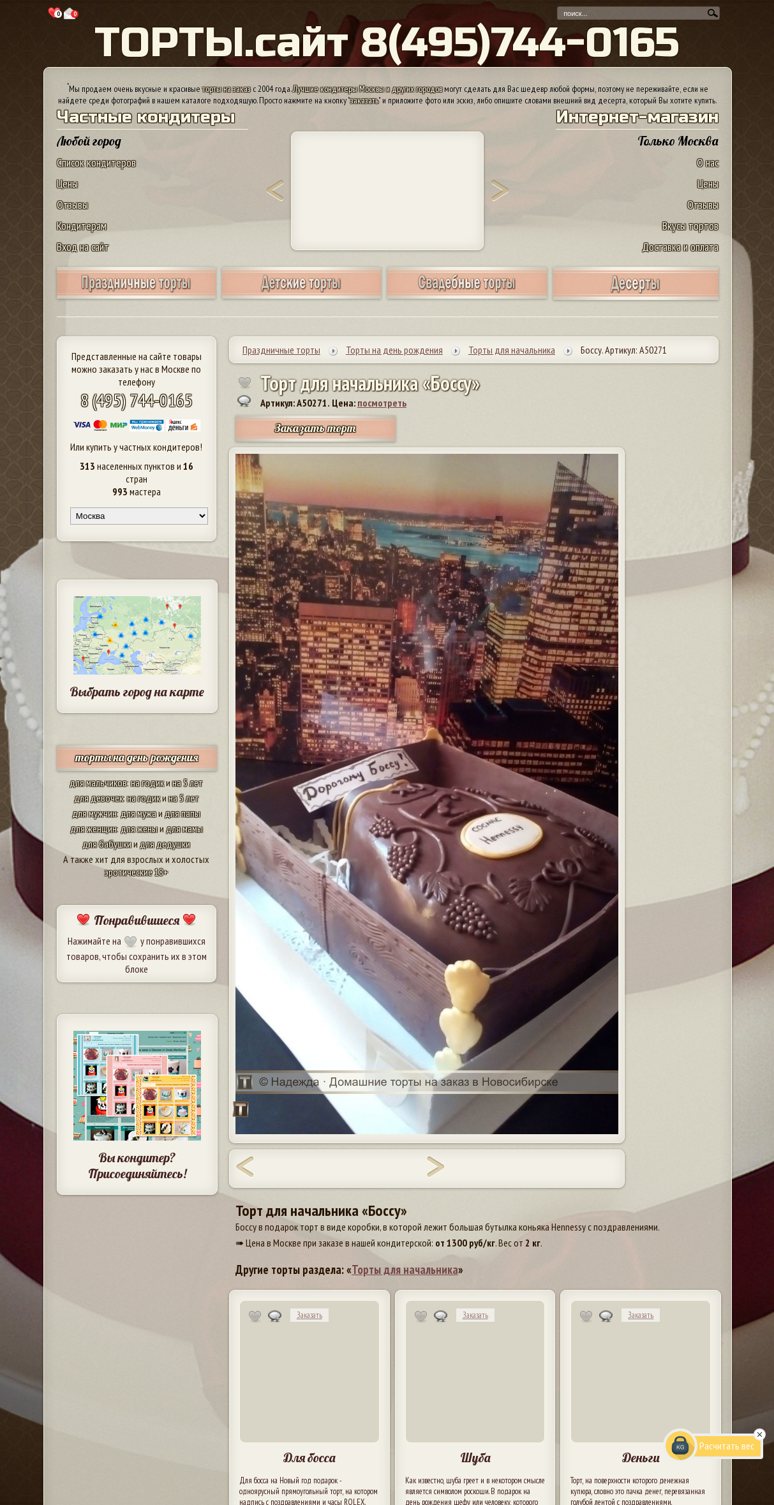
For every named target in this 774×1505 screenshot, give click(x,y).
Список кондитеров (96, 162)
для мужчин (94, 813)
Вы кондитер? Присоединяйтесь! (137, 1165)
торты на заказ (226, 88)
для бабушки (106, 843)
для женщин (93, 828)
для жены (139, 828)
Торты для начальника (405, 1269)
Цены (67, 183)
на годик (147, 782)
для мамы (184, 828)
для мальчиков (98, 782)
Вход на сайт (83, 246)
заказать (364, 100)
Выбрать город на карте (137, 692)
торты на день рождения (136, 757)
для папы (182, 813)
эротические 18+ (136, 871)
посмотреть (381, 402)
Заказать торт (315, 428)
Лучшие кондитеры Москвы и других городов (367, 88)
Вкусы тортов (690, 225)
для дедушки (165, 843)
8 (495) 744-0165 (136, 400)
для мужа (138, 813)
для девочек (98, 797)
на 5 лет (187, 782)
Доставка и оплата (680, 246)
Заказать (309, 1315)
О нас (707, 162)
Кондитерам (82, 225)
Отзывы (72, 204)
